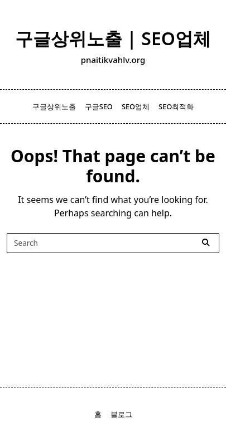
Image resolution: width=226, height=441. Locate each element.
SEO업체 (136, 106)
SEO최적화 (176, 106)
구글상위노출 (54, 106)
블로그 (121, 414)
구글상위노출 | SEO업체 (113, 38)
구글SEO (99, 106)
